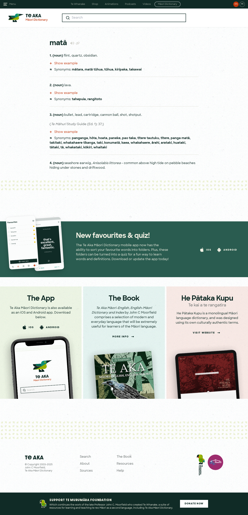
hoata (102, 138)
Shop (95, 4)
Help (120, 470)
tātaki (54, 147)
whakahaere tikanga (79, 142)
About (85, 463)
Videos (147, 4)
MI (242, 4)
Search (85, 456)
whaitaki (100, 147)
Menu (12, 4)
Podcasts (130, 4)
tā (62, 147)
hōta (93, 138)
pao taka (129, 138)
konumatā (112, 142)
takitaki (56, 142)
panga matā (180, 138)
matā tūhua (94, 69)
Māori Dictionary (167, 4)
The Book (124, 456)
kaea (125, 142)
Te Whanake (78, 4)
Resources (125, 463)
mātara (77, 69)
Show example (64, 63)
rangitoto (94, 99)
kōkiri (87, 147)
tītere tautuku (148, 138)
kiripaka (121, 69)
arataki (166, 142)
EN (236, 4)
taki (100, 142)
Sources (86, 470)
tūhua (108, 69)
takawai (135, 69)
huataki (179, 142)
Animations (111, 4)
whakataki (73, 147)
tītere (165, 138)
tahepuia (79, 99)
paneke (115, 138)
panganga (80, 138)
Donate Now (194, 504)
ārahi (155, 142)
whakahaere (140, 142)
